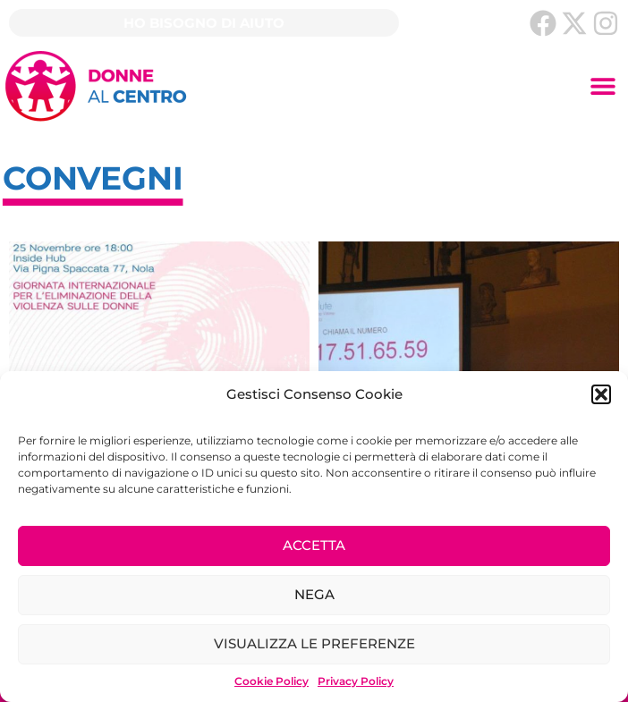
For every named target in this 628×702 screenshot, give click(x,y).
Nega (314, 594)
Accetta (314, 545)
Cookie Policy (271, 681)
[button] (601, 394)
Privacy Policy (356, 681)
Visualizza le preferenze (314, 643)
